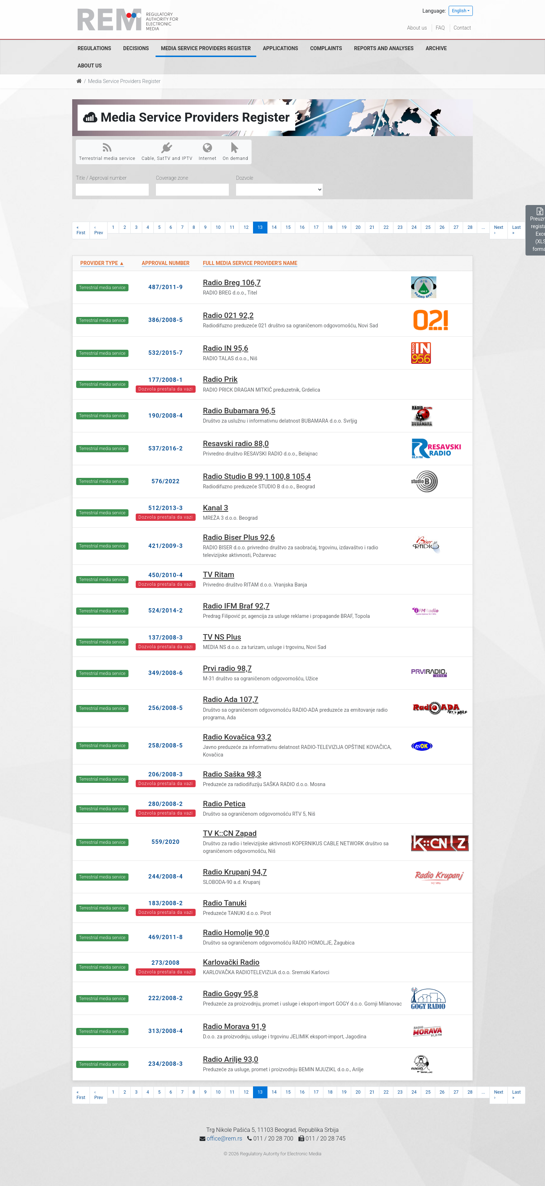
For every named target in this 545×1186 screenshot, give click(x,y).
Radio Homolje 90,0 (236, 932)
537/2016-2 (165, 448)
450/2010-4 (165, 575)
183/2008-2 (165, 903)
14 (274, 227)
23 (400, 227)
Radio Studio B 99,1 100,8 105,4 (257, 476)
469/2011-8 (165, 937)
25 (428, 227)
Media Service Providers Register (206, 48)
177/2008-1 (165, 379)
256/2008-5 (165, 708)
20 (358, 227)
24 (414, 227)
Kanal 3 (215, 507)
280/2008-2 (165, 804)
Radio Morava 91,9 (234, 1026)
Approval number (165, 263)
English (459, 10)
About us (417, 28)
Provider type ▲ (102, 263)
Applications (280, 48)
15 (288, 227)
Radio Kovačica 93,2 (237, 737)
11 (232, 227)
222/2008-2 (165, 998)
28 (469, 227)
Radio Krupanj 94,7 (235, 872)
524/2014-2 (165, 610)
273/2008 (166, 962)
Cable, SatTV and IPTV (166, 151)
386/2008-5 (165, 320)
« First (81, 230)
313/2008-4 (165, 1031)
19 (343, 227)
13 (260, 227)
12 (246, 227)
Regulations (94, 48)
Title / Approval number (101, 178)
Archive (436, 48)
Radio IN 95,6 (225, 348)
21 (372, 227)
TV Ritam (218, 574)
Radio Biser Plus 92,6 (239, 537)
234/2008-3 (165, 1063)
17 (316, 227)
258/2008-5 (165, 745)
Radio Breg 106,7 (232, 282)
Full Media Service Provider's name (250, 263)
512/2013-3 (165, 508)
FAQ (440, 28)
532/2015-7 (165, 352)
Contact (462, 28)
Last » (516, 230)
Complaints (326, 48)
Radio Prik (220, 379)
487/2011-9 (165, 287)
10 (218, 227)
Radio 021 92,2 (228, 315)
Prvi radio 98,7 (227, 668)
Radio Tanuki (225, 903)
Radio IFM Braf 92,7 (236, 606)
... (483, 227)
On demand (235, 151)
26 (442, 227)
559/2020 (166, 841)
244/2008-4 (165, 876)
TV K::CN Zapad (230, 833)
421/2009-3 (165, 545)
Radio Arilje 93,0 (230, 1059)
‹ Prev (98, 230)
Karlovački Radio (231, 962)
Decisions (136, 48)
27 (456, 227)
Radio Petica (224, 803)
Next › (498, 230)
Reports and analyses (384, 48)
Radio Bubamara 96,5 (239, 410)
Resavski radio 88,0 (236, 443)
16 (302, 227)
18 (330, 227)
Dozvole (244, 178)
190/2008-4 (165, 415)
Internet (208, 151)
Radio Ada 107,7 (230, 699)
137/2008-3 (165, 637)
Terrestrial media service (107, 151)
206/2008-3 (165, 774)
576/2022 (166, 481)
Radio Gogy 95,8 (230, 993)
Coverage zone (172, 178)
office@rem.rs (224, 1138)
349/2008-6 (165, 673)
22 (386, 227)
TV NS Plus (222, 637)
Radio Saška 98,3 (232, 774)
